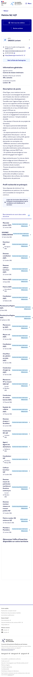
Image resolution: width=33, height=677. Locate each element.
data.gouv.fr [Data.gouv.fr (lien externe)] (14, 654)
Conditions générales (6, 667)
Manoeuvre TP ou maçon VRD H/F (7, 382)
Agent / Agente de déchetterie (7, 444)
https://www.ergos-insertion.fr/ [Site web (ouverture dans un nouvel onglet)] (14, 55)
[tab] (16, 215)
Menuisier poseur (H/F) (7, 224)
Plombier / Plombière (6, 529)
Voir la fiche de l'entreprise (16, 60)
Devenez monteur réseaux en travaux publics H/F (6, 506)
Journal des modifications (7, 615)
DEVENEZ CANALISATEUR (7, 233)
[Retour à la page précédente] (5, 11)
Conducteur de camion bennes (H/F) (7, 397)
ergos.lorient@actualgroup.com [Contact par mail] (14, 51)
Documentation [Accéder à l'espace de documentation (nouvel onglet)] (5, 620)
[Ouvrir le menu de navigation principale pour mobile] (28, 3)
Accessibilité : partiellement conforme (11, 659)
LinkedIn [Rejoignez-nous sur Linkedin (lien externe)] (4, 630)
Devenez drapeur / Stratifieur (6, 421)
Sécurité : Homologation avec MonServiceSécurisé (14, 663)
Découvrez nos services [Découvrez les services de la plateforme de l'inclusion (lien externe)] (7, 649)
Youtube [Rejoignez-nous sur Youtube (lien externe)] (4, 632)
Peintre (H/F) (7, 279)
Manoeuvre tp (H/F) (6, 326)
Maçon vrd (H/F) (6, 336)
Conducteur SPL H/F (7, 432)
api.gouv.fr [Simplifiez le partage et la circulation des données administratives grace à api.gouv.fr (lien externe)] (24, 654)
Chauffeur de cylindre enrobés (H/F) (6, 357)
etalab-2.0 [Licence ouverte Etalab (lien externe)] (10, 675)
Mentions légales (5, 665)
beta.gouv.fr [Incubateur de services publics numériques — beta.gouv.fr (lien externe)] (5, 654)
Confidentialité (5, 669)
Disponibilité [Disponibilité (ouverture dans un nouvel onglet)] (4, 624)
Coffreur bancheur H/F (6, 470)
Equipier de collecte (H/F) (7, 409)
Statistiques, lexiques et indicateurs (10, 671)
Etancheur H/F (6, 243)
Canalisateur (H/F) (7, 297)
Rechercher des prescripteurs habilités (11, 613)
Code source (4, 661)
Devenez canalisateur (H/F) (7, 256)
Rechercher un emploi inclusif (8, 611)
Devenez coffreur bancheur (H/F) (6, 268)
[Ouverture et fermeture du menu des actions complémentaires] (16, 28)
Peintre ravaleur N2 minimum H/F (9, 519)
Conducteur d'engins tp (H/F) (7, 370)
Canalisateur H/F (7, 457)
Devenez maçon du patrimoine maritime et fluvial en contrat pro (7, 485)
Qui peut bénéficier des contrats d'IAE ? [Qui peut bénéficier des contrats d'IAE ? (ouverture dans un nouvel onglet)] (11, 622)
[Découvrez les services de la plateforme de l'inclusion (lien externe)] (7, 640)
